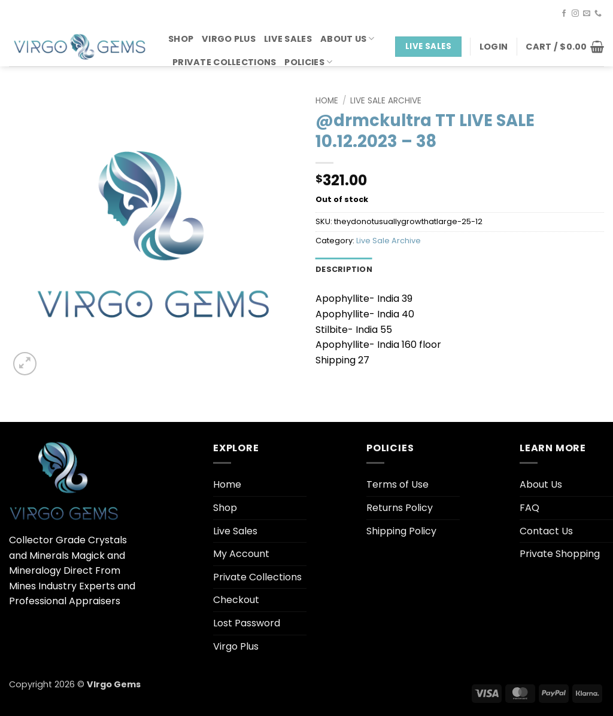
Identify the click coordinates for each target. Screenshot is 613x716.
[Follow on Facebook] (564, 14)
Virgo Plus (229, 39)
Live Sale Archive (385, 100)
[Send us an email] (586, 14)
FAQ (529, 508)
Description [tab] (343, 269)
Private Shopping (560, 554)
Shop (180, 39)
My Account (241, 554)
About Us (347, 39)
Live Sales (288, 39)
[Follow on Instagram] (575, 14)
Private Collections (224, 62)
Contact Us (546, 531)
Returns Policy (399, 508)
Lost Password (246, 623)
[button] (494, 46)
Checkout (236, 600)
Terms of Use (397, 484)
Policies (308, 62)
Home (326, 100)
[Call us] (598, 14)
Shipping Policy (401, 531)
